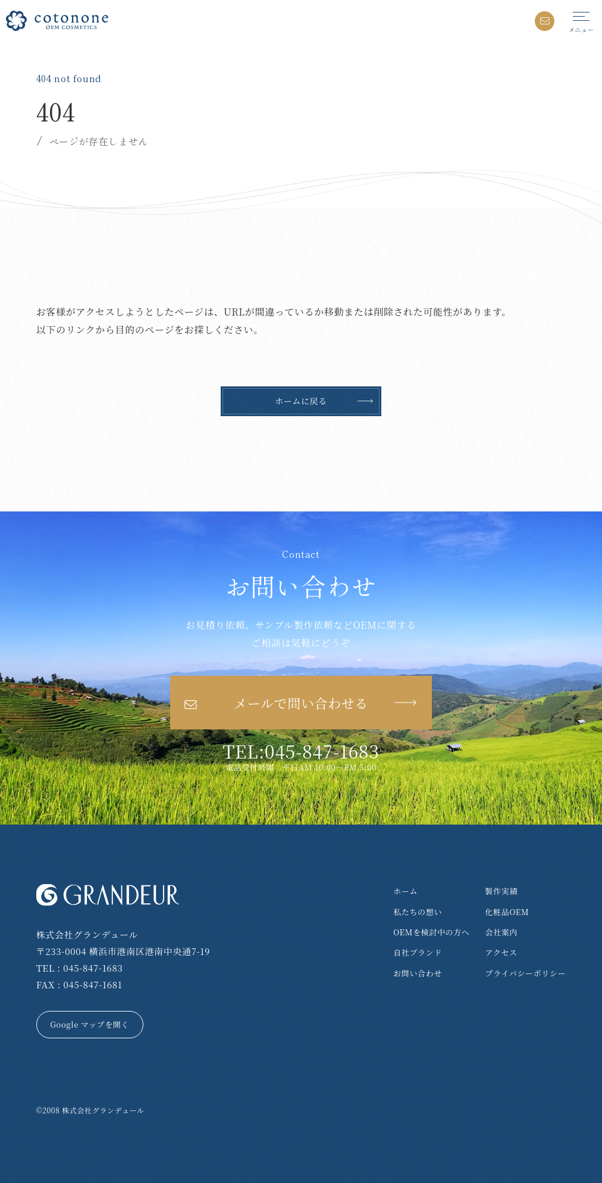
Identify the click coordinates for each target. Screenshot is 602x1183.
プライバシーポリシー (525, 973)
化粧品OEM (507, 911)
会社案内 (501, 932)
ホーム (405, 891)
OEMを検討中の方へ (431, 932)
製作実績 (501, 891)
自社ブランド (417, 952)
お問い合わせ (417, 973)
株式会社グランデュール (103, 1110)
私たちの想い (417, 911)
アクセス (501, 952)
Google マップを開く (89, 1024)
